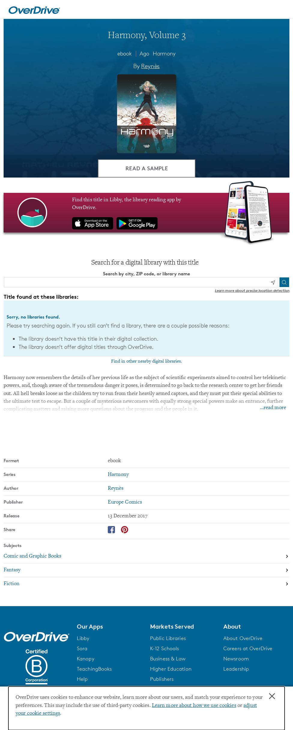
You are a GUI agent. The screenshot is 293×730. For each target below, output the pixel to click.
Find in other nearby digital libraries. (146, 361)
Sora (82, 648)
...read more (273, 408)
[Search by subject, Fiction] (146, 584)
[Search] (284, 282)
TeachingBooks (94, 669)
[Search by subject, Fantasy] (146, 570)
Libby (83, 638)
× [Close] (272, 696)
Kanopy (85, 659)
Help (82, 679)
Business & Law (168, 659)
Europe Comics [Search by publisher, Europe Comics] (125, 502)
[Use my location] (273, 282)
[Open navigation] (281, 10)
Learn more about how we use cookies (194, 705)
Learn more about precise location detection (252, 290)
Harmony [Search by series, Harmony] (118, 474)
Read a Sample (146, 168)
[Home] (34, 9)
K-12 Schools (164, 648)
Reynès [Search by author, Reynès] (150, 66)
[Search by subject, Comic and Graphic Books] (146, 557)
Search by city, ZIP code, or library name (146, 274)
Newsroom (236, 659)
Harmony (164, 53)
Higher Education (171, 669)
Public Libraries (168, 638)
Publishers (162, 679)
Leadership (236, 669)
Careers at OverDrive (247, 648)
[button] (110, 626)
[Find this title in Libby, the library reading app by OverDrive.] (146, 212)
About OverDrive (242, 638)
